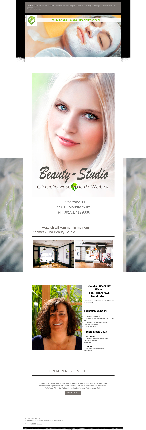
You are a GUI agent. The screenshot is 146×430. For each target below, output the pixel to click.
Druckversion (30, 418)
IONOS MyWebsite (36, 424)
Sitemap (37, 418)
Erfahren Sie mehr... (73, 392)
